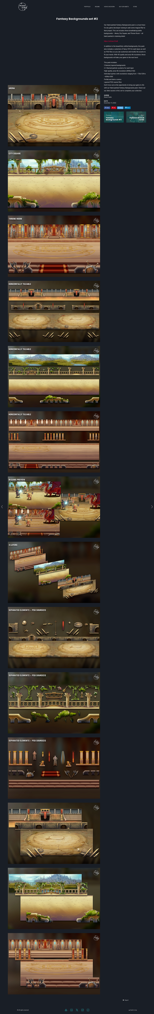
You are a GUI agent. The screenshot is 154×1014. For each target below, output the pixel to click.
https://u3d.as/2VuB (111, 41)
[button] (125, 1000)
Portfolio (87, 6)
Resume (97, 6)
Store (135, 6)
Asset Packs (108, 97)
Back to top (133, 1010)
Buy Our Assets (124, 6)
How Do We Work (109, 6)
